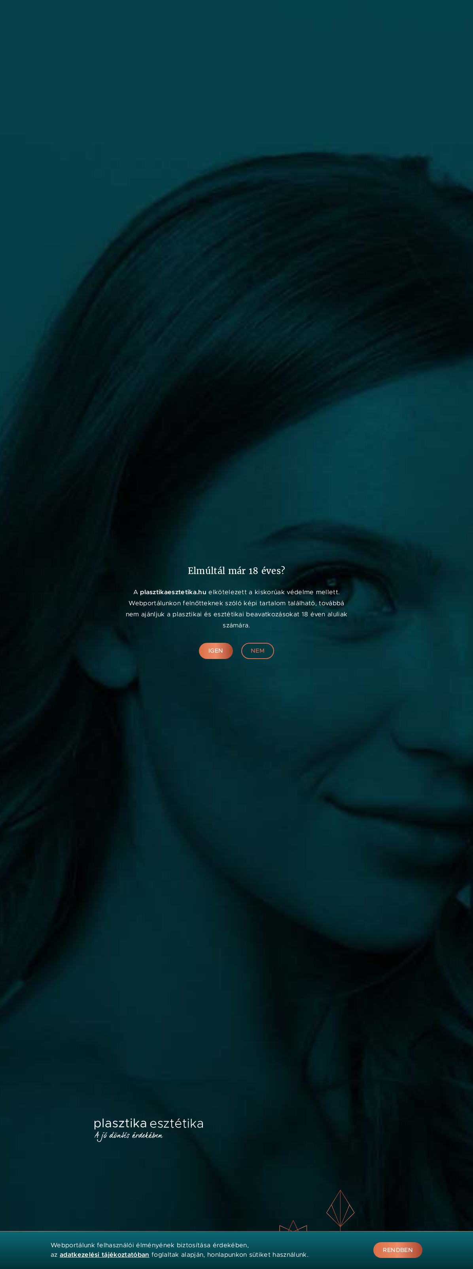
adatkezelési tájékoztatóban (104, 1254)
